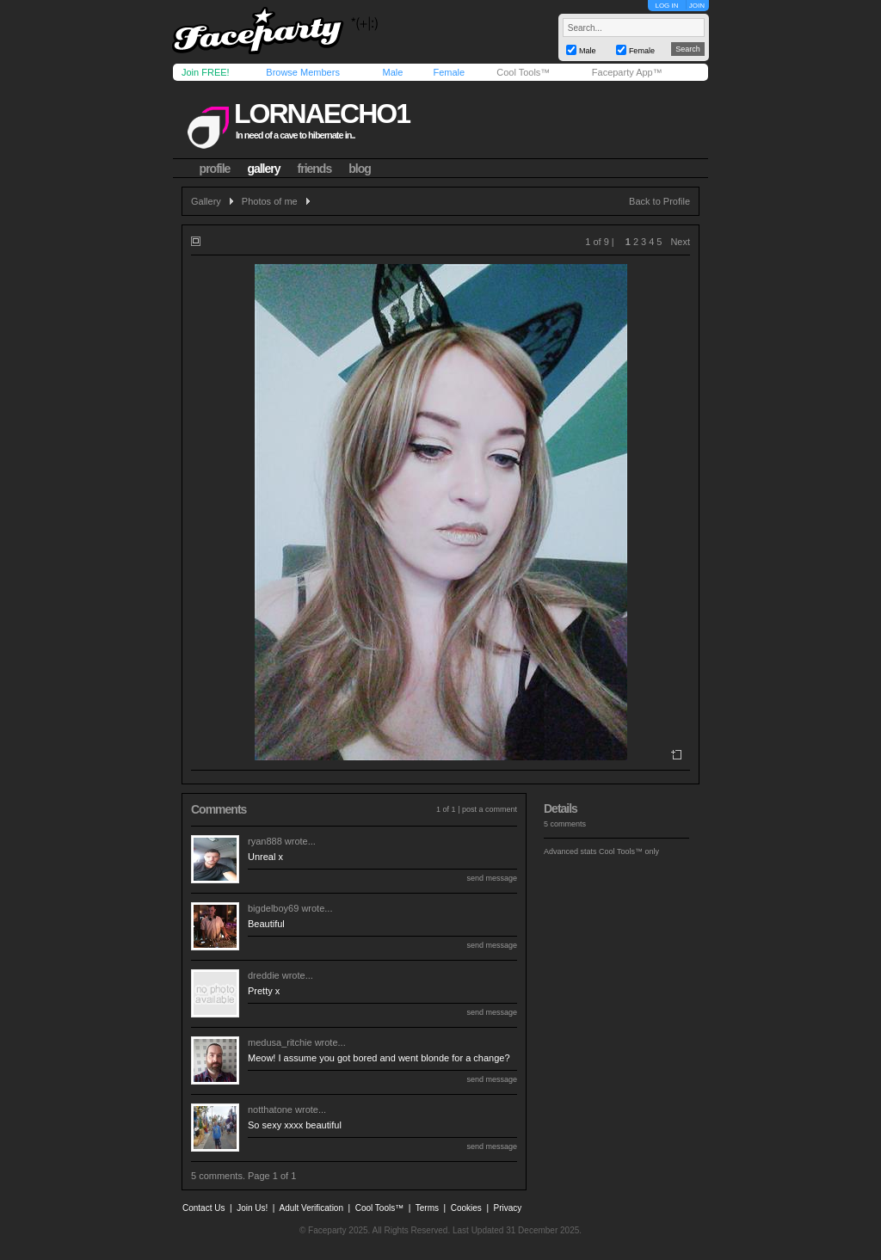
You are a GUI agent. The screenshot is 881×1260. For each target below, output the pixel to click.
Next (680, 242)
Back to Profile (659, 201)
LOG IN (666, 5)
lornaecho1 (322, 113)
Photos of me (270, 201)
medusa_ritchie (280, 1042)
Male (392, 72)
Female (449, 72)
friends (315, 168)
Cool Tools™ (523, 72)
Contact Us (203, 1208)
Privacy (508, 1208)
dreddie (264, 975)
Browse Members (303, 72)
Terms (427, 1208)
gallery (263, 168)
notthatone (270, 1109)
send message (491, 878)
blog (359, 168)
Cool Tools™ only (629, 851)
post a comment (489, 809)
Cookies (466, 1208)
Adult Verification (311, 1208)
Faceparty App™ (627, 72)
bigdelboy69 (273, 908)
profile (215, 168)
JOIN (697, 5)
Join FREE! (206, 72)
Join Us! (252, 1208)
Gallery (206, 201)
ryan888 (265, 841)
